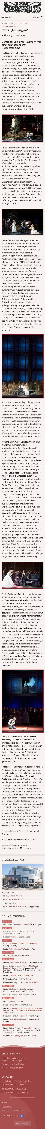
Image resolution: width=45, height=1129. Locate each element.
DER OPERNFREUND (11, 1053)
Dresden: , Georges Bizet (16, 937)
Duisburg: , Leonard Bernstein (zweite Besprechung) (20, 932)
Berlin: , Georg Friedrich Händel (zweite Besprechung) (18, 990)
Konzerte (18, 1081)
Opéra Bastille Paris (10, 26)
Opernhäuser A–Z (9, 1085)
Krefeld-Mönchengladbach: (21, 983)
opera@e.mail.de (16, 1067)
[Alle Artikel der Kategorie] (22, 877)
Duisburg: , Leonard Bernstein (20, 995)
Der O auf (10, 1115)
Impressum (6, 1110)
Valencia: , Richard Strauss (16, 956)
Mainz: (13, 1001)
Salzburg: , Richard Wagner (19, 1036)
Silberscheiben (8, 1089)
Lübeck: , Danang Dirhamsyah (20, 945)
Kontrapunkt (23, 1092)
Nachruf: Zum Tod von (17, 979)
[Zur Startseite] (22, 7)
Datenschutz (18, 1110)
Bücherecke (22, 1085)
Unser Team (7, 1106)
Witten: (18, 976)
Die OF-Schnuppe (9, 1092)
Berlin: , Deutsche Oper (19, 949)
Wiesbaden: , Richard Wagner (22, 925)
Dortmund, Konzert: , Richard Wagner (21, 1016)
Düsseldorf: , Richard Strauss (17, 1005)
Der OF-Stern (21, 1089)
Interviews (28, 1081)
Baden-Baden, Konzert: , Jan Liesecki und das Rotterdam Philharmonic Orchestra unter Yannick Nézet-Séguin (22, 969)
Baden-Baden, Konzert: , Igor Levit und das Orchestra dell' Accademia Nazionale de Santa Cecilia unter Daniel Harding (22, 1030)
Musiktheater (21, 24)
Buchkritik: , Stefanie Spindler (23, 1010)
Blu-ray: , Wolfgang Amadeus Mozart (23, 962)
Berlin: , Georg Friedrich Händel (21, 1020)
